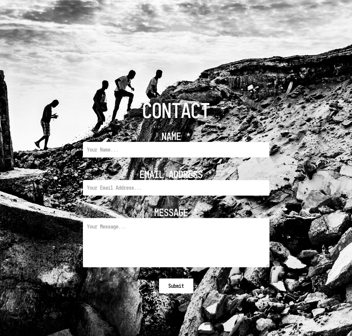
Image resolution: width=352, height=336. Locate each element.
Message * (176, 212)
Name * (176, 136)
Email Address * (176, 174)
